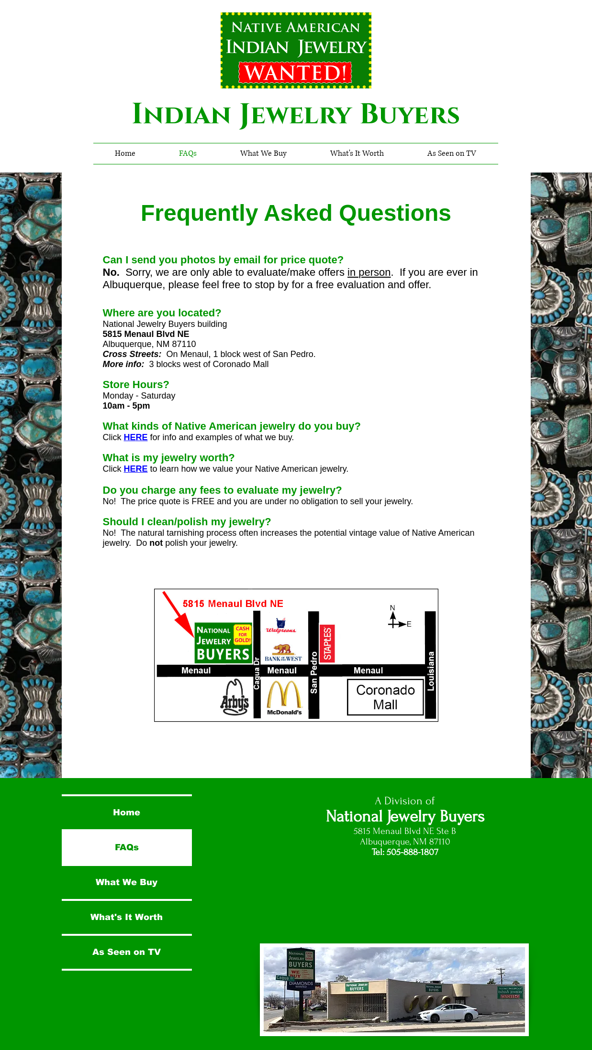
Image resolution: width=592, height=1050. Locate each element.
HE (130, 437)
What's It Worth (126, 917)
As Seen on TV (126, 952)
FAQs (127, 847)
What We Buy (126, 882)
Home (126, 812)
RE (142, 437)
